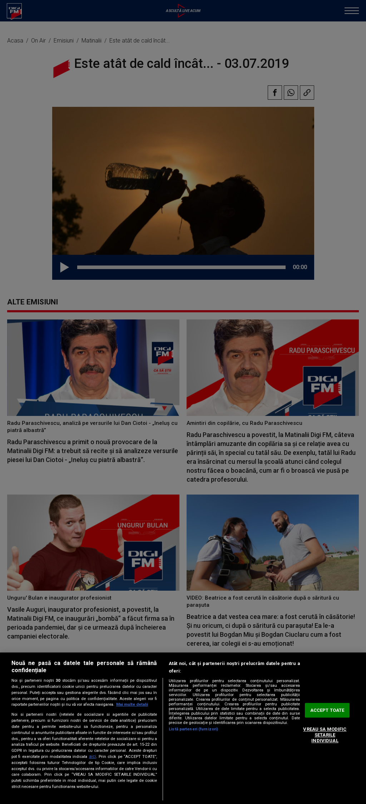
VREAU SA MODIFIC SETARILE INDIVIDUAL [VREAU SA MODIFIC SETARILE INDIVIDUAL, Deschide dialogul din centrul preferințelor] (324, 735)
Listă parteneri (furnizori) (193, 729)
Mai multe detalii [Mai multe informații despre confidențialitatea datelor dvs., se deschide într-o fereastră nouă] (132, 704)
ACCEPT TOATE (327, 710)
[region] (183, 728)
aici (92, 756)
